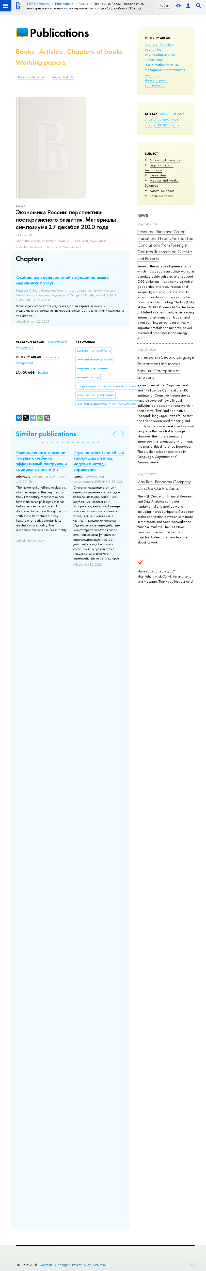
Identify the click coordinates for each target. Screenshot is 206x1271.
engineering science (160, 54)
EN (167, 5)
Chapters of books (94, 51)
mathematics (175, 69)
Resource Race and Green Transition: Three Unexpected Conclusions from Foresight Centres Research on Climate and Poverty (165, 245)
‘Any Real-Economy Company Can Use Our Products (164, 485)
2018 (166, 125)
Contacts (45, 1265)
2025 (180, 113)
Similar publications (46, 433)
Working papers (40, 62)
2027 (163, 113)
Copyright (62, 1265)
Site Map (99, 1265)
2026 (172, 113)
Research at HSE (63, 77)
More (176, 125)
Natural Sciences (162, 190)
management (155, 69)
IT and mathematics (159, 64)
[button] (42, 442)
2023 (157, 120)
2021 (174, 120)
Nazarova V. (23, 291)
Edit (192, 1263)
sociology (152, 75)
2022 (166, 120)
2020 (148, 125)
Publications (59, 32)
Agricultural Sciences (165, 160)
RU (161, 5)
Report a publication (31, 77)
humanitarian (154, 59)
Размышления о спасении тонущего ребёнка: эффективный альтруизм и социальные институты (41, 461)
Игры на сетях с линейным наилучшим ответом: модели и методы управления (98, 461)
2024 (148, 120)
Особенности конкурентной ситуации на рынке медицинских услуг (62, 280)
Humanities (158, 175)
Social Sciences (161, 195)
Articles (50, 51)
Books (25, 51)
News (142, 215)
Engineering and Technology (159, 167)
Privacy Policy (81, 1265)
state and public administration (156, 82)
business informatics (159, 44)
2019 (157, 125)
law (177, 64)
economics (153, 49)
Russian (43, 373)
